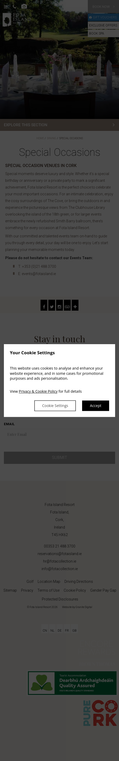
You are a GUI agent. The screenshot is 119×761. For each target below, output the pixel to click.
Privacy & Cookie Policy (38, 391)
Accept (95, 405)
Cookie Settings (55, 405)
